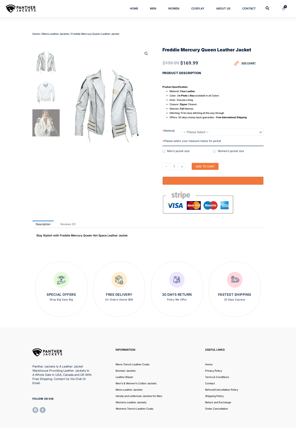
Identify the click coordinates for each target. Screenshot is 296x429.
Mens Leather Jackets (55, 33)
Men (153, 8)
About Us (223, 8)
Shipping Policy (214, 383)
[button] (146, 53)
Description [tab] (43, 211)
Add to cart (205, 166)
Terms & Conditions (217, 364)
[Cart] (286, 8)
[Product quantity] (174, 166)
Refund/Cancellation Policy (221, 376)
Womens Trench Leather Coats (134, 395)
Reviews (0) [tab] (68, 211)
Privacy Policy (213, 357)
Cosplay (197, 8)
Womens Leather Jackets (131, 389)
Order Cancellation (216, 395)
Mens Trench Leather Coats (132, 351)
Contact (249, 8)
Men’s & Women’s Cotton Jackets (136, 370)
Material (168, 130)
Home (134, 8)
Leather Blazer (124, 364)
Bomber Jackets (126, 357)
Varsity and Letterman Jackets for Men (139, 383)
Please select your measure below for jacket (191, 141)
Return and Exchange (218, 389)
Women (173, 8)
